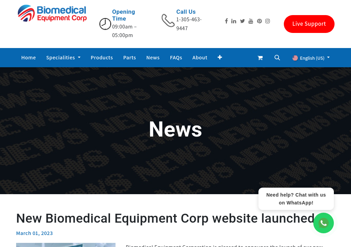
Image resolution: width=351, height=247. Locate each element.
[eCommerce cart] (260, 57)
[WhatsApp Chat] (323, 223)
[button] (220, 57)
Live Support (309, 23)
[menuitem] (28, 57)
